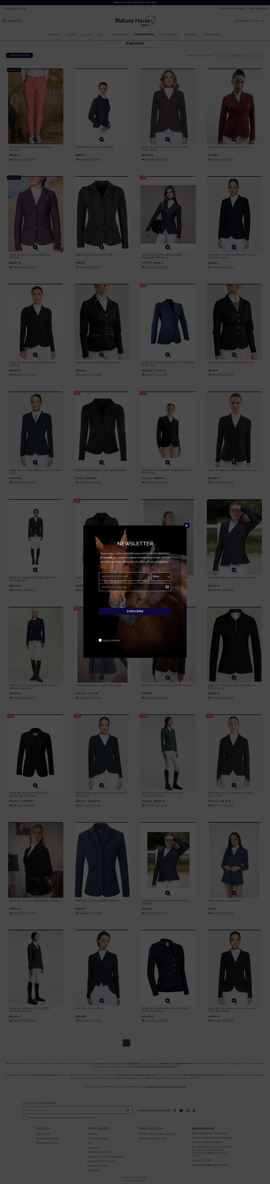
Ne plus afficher (111, 640)
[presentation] (125, 600)
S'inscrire (135, 611)
